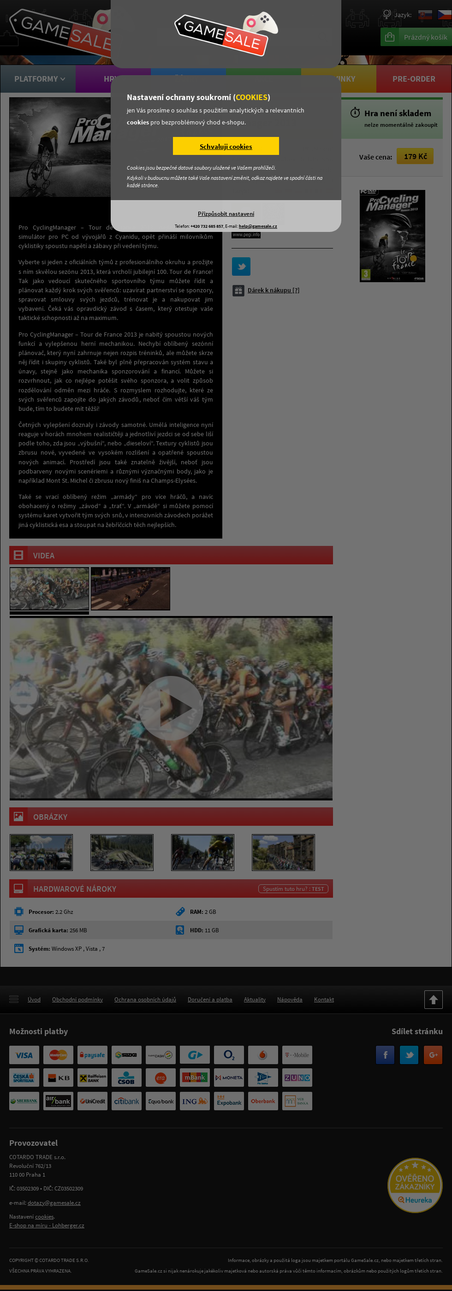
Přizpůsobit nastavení (226, 213)
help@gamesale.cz (258, 226)
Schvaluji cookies (226, 146)
